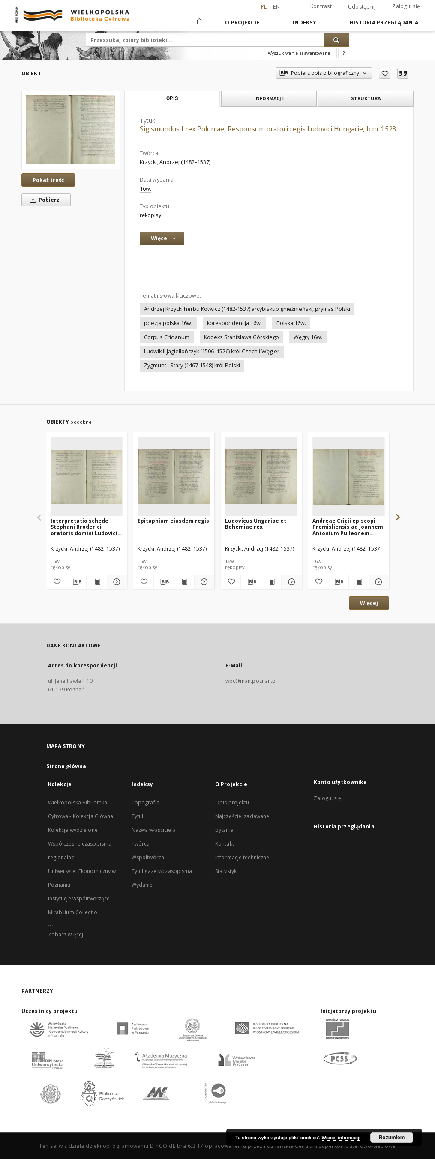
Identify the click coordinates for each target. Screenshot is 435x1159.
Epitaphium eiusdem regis (173, 520)
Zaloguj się (406, 6)
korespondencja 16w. (234, 323)
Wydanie (142, 884)
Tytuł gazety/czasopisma (162, 871)
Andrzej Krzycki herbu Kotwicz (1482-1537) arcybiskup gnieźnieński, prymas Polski (247, 309)
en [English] (276, 6)
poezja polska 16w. (168, 323)
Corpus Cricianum (166, 337)
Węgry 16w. (308, 337)
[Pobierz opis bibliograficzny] (76, 581)
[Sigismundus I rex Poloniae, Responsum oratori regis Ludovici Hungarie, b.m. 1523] (70, 129)
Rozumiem (392, 1138)
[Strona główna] (198, 22)
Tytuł (138, 816)
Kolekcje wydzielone (73, 830)
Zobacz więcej (66, 934)
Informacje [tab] (269, 98)
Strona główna (66, 766)
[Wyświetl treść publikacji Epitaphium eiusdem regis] (184, 581)
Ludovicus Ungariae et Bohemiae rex (255, 523)
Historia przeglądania (384, 22)
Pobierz (43, 200)
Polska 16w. (291, 323)
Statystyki (226, 871)
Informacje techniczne (242, 857)
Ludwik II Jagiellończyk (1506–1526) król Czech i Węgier (211, 351)
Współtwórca (148, 857)
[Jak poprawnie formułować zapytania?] (343, 53)
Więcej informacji (341, 1137)
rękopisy (150, 215)
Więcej (369, 603)
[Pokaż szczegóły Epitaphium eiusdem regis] (203, 581)
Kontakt (224, 843)
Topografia (145, 802)
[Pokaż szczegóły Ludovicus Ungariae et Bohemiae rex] (290, 581)
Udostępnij (362, 6)
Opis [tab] (172, 98)
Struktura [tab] (366, 98)
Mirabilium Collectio (72, 912)
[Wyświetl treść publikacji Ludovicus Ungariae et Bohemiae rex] (271, 581)
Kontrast (321, 6)
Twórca (141, 843)
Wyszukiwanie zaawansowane (299, 53)
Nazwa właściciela (154, 830)
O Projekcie (242, 22)
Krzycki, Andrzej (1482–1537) (175, 162)
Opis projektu (232, 802)
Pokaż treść (48, 180)
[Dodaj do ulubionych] (384, 73)
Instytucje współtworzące (79, 898)
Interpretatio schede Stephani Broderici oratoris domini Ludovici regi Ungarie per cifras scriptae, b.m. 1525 (84, 526)
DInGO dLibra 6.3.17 (177, 1146)
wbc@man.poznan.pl (251, 681)
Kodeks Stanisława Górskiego (241, 337)
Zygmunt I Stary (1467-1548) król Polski (192, 365)
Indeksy (304, 22)
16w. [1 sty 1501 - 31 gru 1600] (145, 188)
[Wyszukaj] (336, 40)
